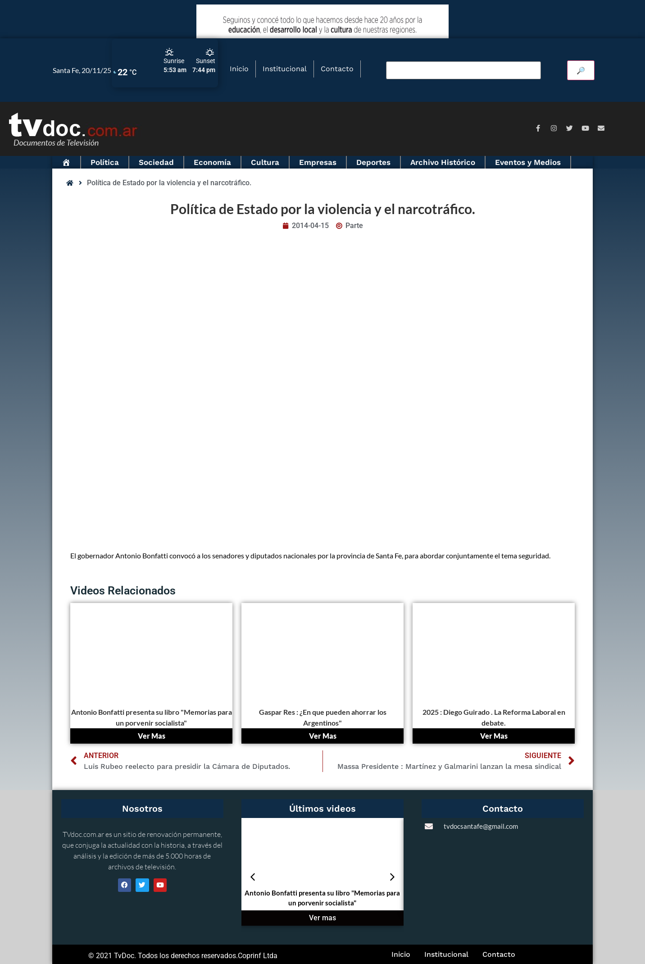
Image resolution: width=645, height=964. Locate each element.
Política (105, 162)
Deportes (373, 162)
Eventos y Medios (528, 162)
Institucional (285, 68)
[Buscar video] (463, 70)
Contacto (337, 68)
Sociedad (156, 162)
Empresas (317, 162)
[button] (252, 877)
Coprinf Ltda (257, 955)
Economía (212, 162)
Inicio (239, 68)
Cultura (265, 162)
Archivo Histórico (442, 162)
